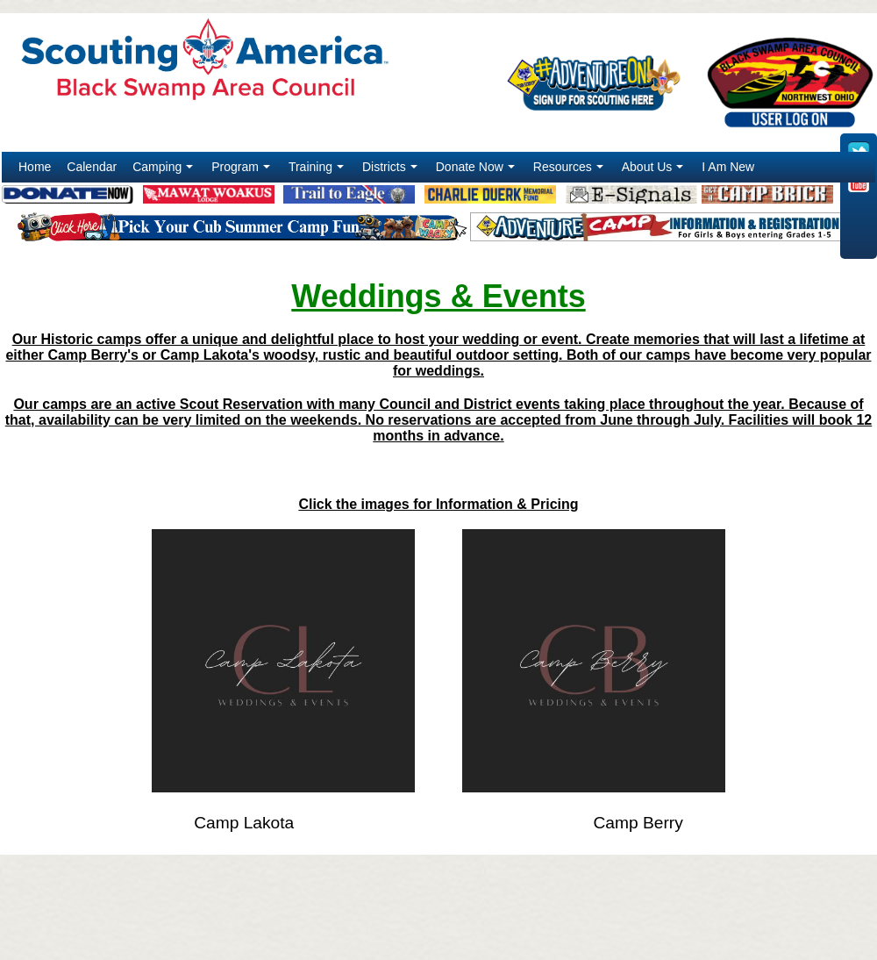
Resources (570, 171)
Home (34, 167)
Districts (391, 171)
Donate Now (477, 171)
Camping (164, 171)
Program (242, 171)
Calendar (92, 167)
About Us (655, 171)
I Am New (728, 167)
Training (318, 171)
